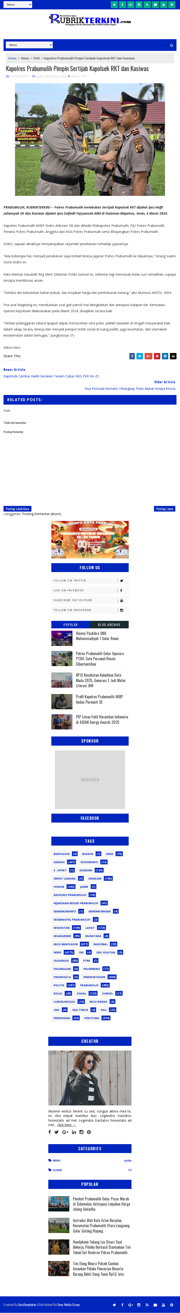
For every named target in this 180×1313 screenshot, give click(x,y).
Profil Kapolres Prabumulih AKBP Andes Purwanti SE (99, 699)
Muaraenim (62, 936)
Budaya (87, 854)
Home (12, 58)
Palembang (91, 969)
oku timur (80, 1010)
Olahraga (61, 961)
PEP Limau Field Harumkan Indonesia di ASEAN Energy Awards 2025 (102, 719)
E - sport (60, 870)
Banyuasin (62, 854)
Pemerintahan (94, 977)
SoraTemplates (27, 1304)
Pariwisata (62, 977)
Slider (57, 1170)
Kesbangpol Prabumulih (72, 920)
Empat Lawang (65, 878)
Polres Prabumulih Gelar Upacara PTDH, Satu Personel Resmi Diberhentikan (100, 659)
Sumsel (107, 993)
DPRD (109, 854)
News (25, 58)
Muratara (93, 936)
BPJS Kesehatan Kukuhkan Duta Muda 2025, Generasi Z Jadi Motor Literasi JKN (101, 680)
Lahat (90, 928)
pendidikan (62, 1018)
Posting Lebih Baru (17, 508)
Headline (94, 878)
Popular (71, 624)
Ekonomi (85, 870)
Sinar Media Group (68, 1304)
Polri (37, 58)
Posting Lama (164, 508)
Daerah (59, 862)
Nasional (101, 944)
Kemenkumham (100, 911)
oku (57, 1010)
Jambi (84, 887)
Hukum (59, 887)
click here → (66, 1125)
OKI (81, 952)
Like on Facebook (91, 590)
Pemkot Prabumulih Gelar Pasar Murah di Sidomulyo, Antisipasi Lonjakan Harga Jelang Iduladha (101, 1204)
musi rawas (98, 1002)
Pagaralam (62, 969)
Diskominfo (89, 862)
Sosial (81, 993)
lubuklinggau (64, 1002)
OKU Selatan (105, 952)
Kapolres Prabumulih (70, 895)
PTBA (86, 961)
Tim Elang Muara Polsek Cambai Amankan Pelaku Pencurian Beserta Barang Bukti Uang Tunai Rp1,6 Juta (98, 1269)
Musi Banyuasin (66, 944)
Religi (58, 993)
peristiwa (91, 1018)
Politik (59, 985)
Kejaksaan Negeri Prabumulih (76, 903)
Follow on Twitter (91, 581)
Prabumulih (89, 985)
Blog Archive (109, 624)
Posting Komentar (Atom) (41, 514)
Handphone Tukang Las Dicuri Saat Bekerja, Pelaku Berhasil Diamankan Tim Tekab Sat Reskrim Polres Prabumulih (102, 1247)
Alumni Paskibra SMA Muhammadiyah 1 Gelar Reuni (97, 636)
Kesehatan (62, 928)
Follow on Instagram (91, 610)
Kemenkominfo (65, 911)
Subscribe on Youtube (91, 600)
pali (104, 1010)
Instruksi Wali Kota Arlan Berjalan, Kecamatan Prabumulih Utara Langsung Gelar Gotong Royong (101, 1226)
